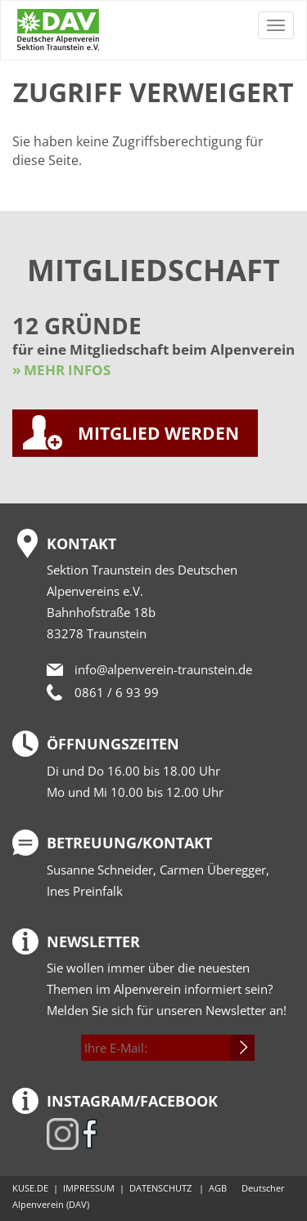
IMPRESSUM (89, 1188)
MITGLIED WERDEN (158, 433)
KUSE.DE (30, 1188)
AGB (218, 1188)
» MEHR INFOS (61, 369)
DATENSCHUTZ (160, 1188)
